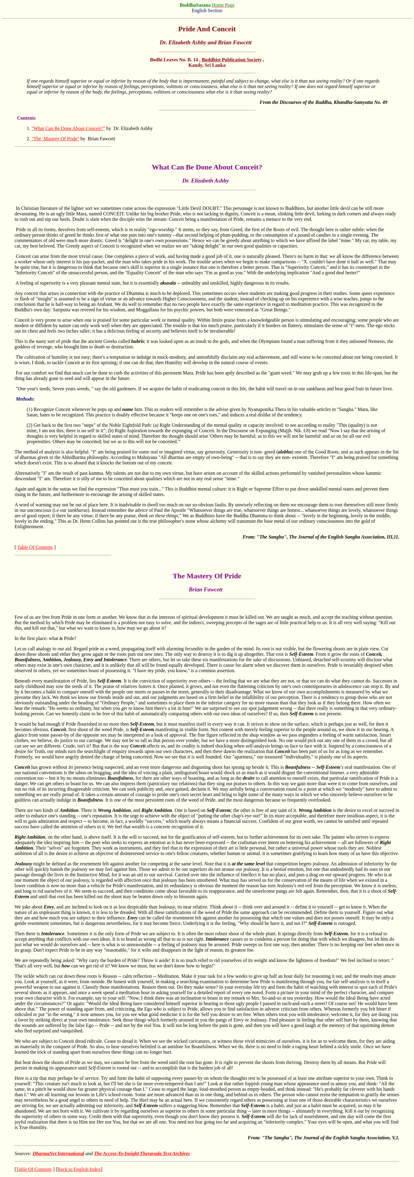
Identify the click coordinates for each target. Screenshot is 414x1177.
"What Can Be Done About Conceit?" (68, 128)
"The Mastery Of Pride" (55, 138)
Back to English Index (79, 1169)
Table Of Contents (35, 547)
